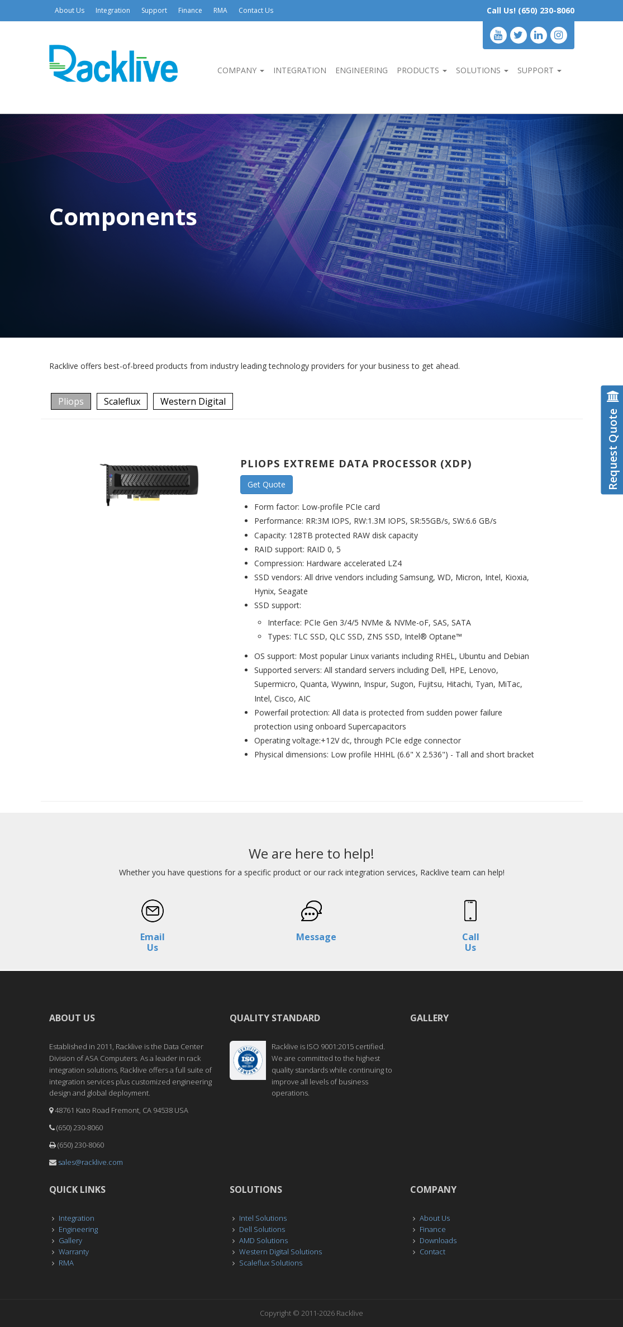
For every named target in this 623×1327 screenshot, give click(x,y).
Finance (190, 10)
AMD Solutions (263, 1240)
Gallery (70, 1240)
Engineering (361, 70)
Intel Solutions (263, 1218)
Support (154, 10)
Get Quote (267, 484)
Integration (113, 10)
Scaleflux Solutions (270, 1263)
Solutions (482, 70)
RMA (220, 10)
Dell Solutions (262, 1229)
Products (422, 70)
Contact (432, 1252)
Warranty (74, 1252)
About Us (69, 10)
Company (240, 70)
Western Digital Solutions (280, 1252)
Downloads (438, 1240)
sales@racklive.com (90, 1162)
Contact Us (256, 10)
